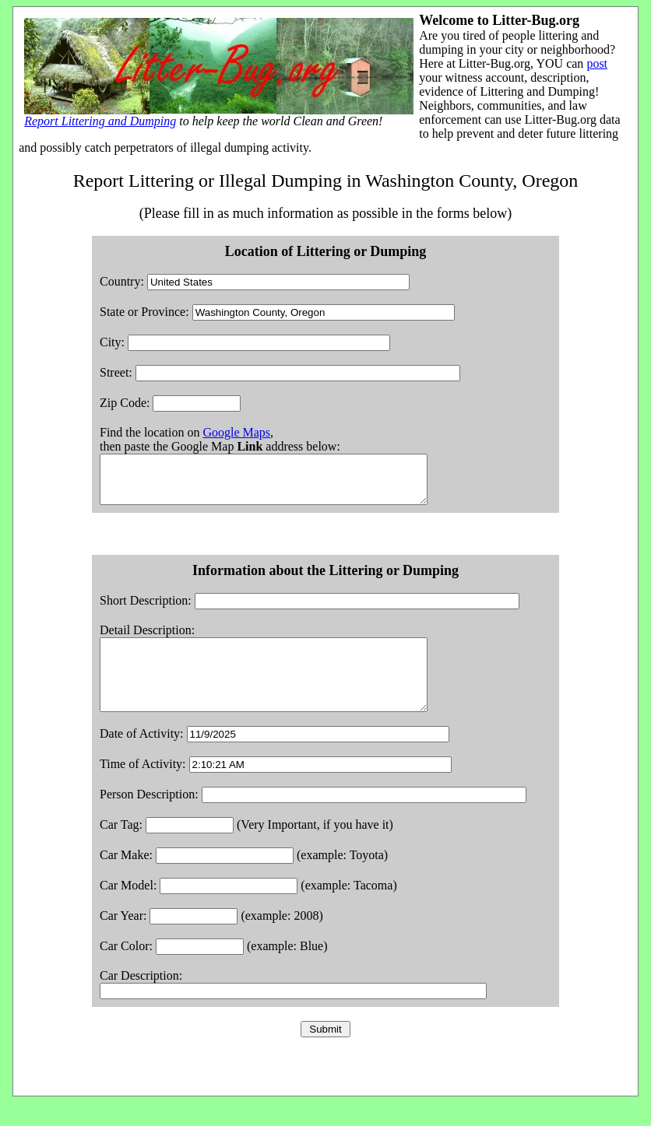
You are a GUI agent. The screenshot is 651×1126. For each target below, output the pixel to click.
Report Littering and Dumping (100, 121)
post (596, 63)
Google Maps (236, 432)
